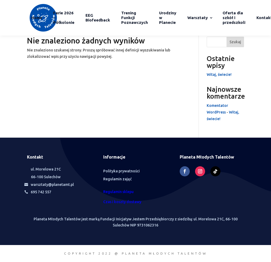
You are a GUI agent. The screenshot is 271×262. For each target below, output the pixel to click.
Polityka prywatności (121, 171)
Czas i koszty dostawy (122, 202)
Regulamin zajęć (117, 179)
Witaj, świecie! (219, 74)
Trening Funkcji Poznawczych (134, 18)
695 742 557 (41, 192)
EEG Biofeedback (97, 17)
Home (36, 17)
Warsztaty (197, 17)
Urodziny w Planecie (167, 18)
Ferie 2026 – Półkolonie (63, 18)
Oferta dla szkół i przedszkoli (234, 18)
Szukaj (235, 42)
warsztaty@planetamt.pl (52, 184)
